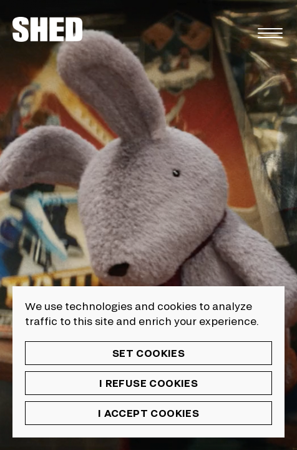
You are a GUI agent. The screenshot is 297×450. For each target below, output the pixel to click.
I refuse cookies (148, 383)
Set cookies (148, 353)
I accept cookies (148, 413)
